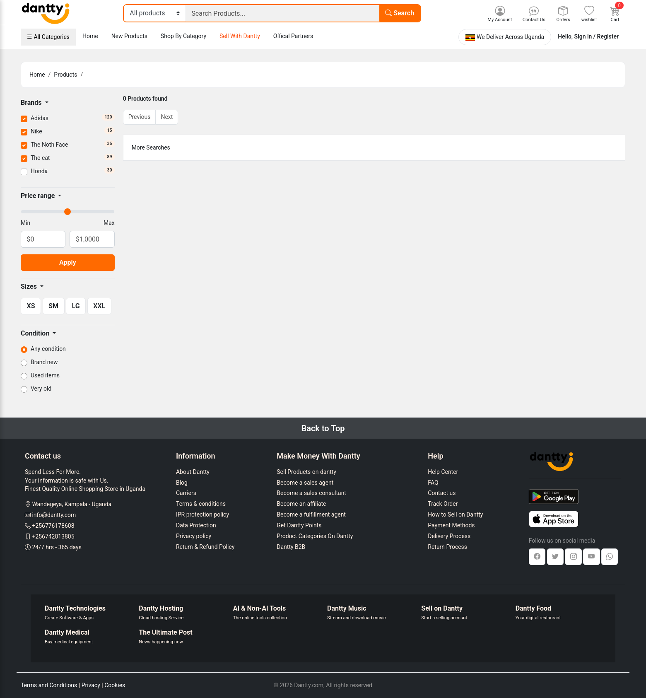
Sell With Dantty (239, 36)
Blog (182, 482)
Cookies (114, 685)
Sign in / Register (596, 36)
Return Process (447, 546)
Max (109, 223)
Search (399, 13)
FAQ (433, 482)
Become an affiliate (301, 503)
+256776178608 (53, 525)
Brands (32, 102)
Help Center (443, 472)
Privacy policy (193, 536)
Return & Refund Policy (205, 546)
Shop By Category (183, 36)
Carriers (186, 493)
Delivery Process (449, 536)
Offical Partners (293, 36)
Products (65, 74)
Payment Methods (451, 525)
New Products (129, 36)
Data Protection (196, 525)
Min (25, 223)
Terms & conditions (201, 503)
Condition (36, 333)
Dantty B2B (291, 546)
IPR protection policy (202, 514)
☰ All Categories (48, 37)
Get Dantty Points (299, 525)
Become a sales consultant (311, 493)
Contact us (442, 493)
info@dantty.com (54, 515)
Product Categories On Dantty (315, 536)
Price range (38, 196)
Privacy (91, 685)
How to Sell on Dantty (455, 514)
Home (90, 36)
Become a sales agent (305, 482)
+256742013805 (53, 536)
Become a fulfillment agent (311, 514)
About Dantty (193, 472)
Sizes (30, 286)
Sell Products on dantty (306, 472)
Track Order (443, 503)
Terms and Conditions (49, 685)
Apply (67, 262)
